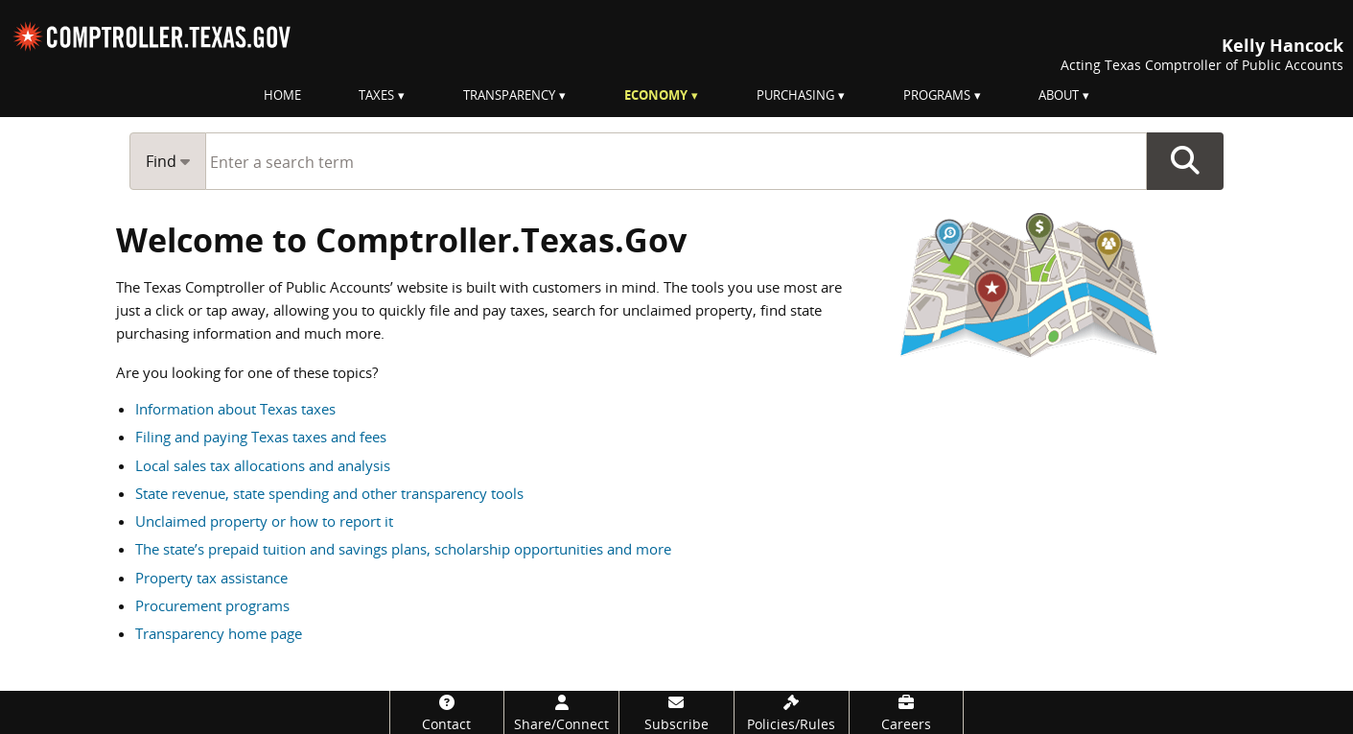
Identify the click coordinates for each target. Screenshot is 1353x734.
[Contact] (447, 712)
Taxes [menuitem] (376, 95)
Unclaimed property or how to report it (264, 521)
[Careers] (907, 712)
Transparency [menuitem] (509, 95)
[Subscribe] (676, 712)
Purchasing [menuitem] (795, 95)
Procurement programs (212, 605)
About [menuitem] (1058, 95)
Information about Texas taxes (235, 408)
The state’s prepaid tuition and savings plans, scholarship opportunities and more (403, 548)
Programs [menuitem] (936, 95)
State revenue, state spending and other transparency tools (329, 493)
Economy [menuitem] (656, 95)
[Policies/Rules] (792, 712)
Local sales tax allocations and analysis (262, 465)
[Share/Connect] (561, 712)
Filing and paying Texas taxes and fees (260, 436)
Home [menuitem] (282, 95)
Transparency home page (218, 633)
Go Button (1185, 161)
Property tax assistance (211, 577)
